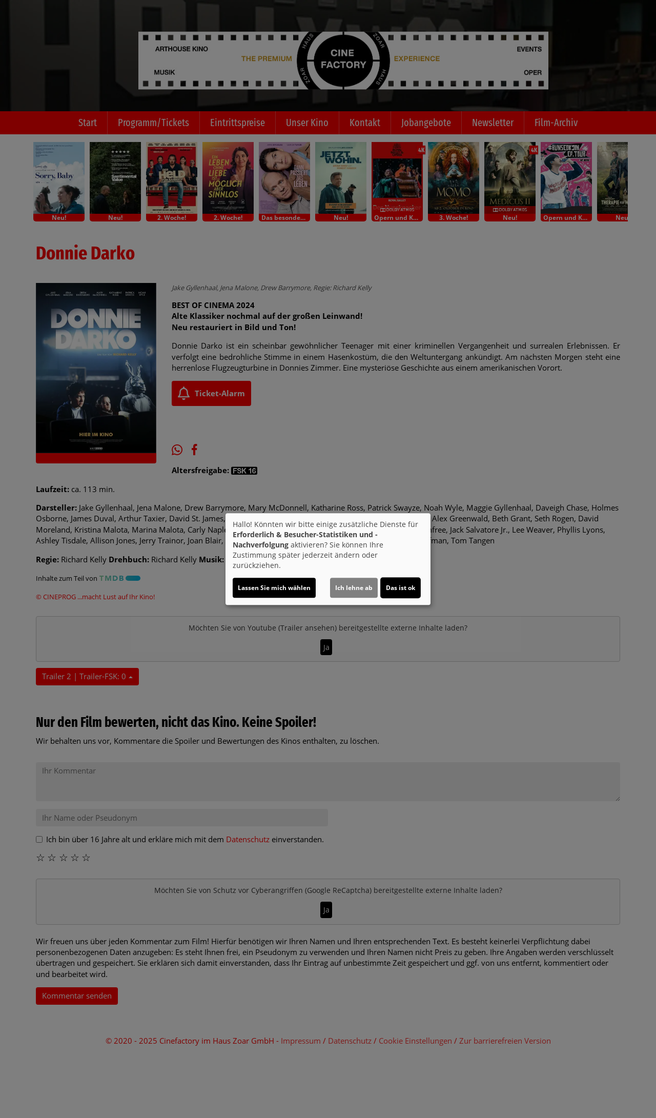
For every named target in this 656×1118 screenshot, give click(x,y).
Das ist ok (400, 587)
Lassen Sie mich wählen (274, 587)
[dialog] (327, 559)
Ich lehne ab (354, 587)
